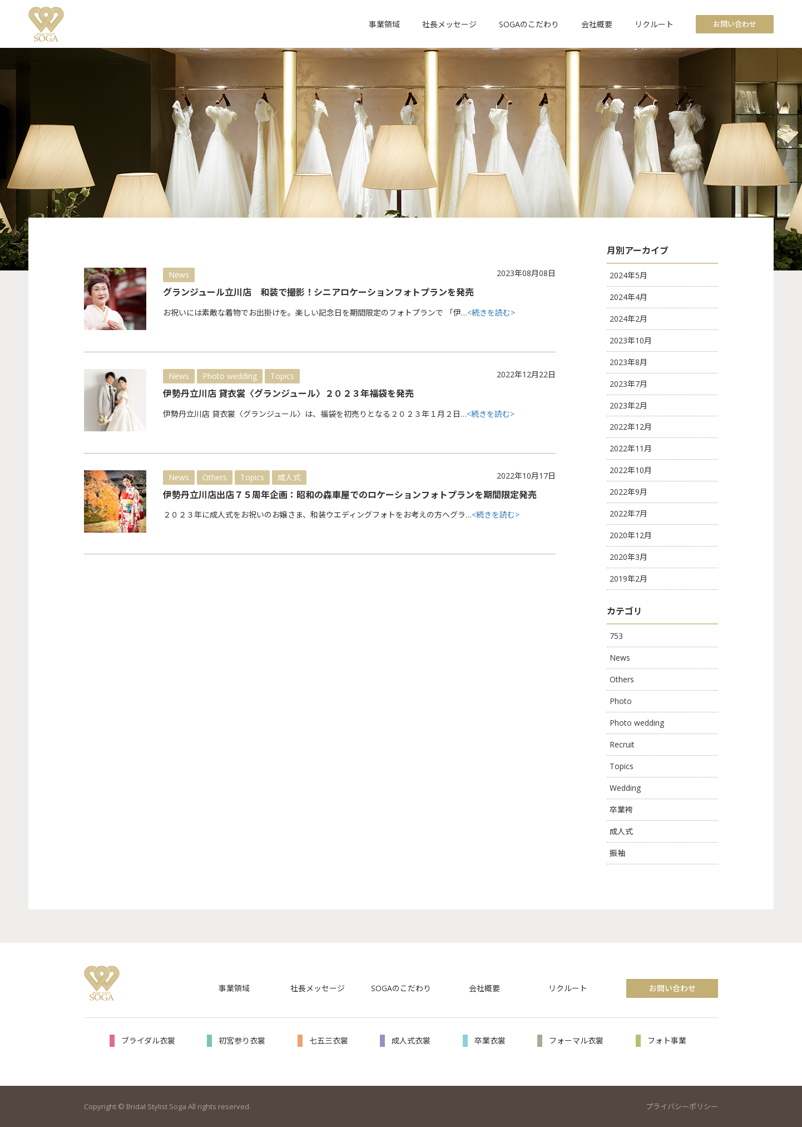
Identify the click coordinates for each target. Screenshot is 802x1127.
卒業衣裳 (490, 1040)
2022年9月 (628, 491)
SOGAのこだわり (529, 24)
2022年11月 (631, 448)
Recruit (622, 744)
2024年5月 (628, 275)
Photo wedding (229, 376)
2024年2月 (628, 318)
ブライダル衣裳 (148, 1040)
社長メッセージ (449, 24)
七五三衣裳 (328, 1040)
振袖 (617, 853)
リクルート (654, 24)
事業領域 (384, 24)
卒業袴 (621, 809)
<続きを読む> (491, 312)
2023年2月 (628, 405)
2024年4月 (628, 297)
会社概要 (596, 24)
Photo (621, 701)
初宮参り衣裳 (242, 1040)
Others (214, 477)
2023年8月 (628, 362)
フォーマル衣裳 (576, 1040)
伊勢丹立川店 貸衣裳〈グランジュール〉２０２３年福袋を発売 (288, 393)
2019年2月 (628, 578)
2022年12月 (631, 426)
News (179, 274)
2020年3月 (628, 557)
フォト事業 (666, 1040)
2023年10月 (631, 340)
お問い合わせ (734, 24)
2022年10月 (631, 470)
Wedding (625, 787)
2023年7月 (628, 383)
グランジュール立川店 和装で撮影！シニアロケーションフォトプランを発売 (318, 292)
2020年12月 (631, 535)
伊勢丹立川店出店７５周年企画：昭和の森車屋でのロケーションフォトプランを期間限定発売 (350, 495)
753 (616, 636)
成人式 (289, 477)
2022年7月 (628, 513)
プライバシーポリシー (682, 1106)
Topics (282, 376)
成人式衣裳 (411, 1040)
